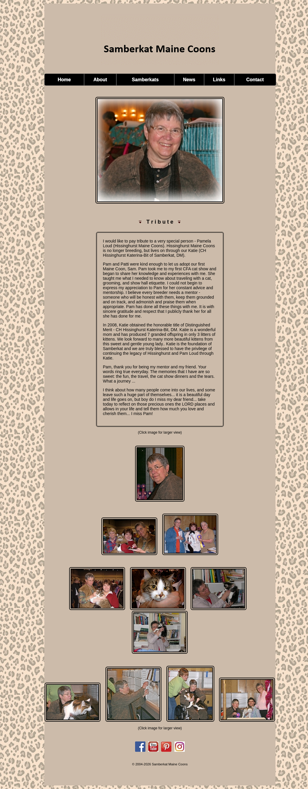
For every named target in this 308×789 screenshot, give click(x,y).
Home (64, 79)
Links (219, 79)
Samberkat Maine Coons (170, 764)
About (100, 79)
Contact (255, 79)
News (189, 79)
